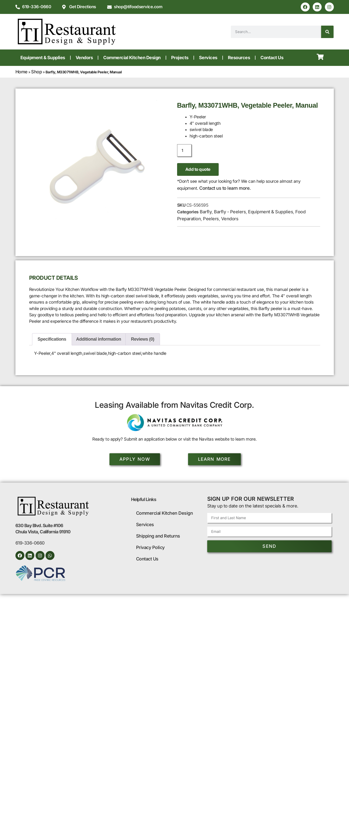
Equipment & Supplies (42, 57)
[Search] (327, 32)
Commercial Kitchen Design (132, 57)
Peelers (211, 218)
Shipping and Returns (158, 536)
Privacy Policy (150, 547)
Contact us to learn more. (225, 188)
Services (208, 57)
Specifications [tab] (52, 339)
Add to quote (197, 169)
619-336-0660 (30, 543)
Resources (239, 57)
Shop (36, 71)
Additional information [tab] (98, 339)
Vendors (84, 57)
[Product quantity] (184, 150)
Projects (180, 57)
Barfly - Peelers (230, 211)
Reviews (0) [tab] (142, 339)
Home (21, 71)
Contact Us (271, 57)
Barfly (206, 211)
